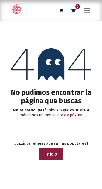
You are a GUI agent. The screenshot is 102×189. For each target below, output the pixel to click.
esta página (71, 114)
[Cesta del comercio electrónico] (61, 10)
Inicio (51, 154)
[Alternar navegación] (87, 10)
